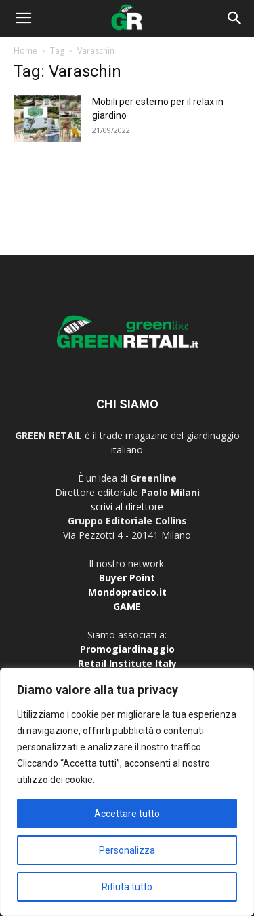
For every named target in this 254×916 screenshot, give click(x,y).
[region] (127, 792)
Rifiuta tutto (127, 886)
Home (25, 50)
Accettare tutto (127, 813)
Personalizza (127, 850)
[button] (23, 18)
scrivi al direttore (127, 506)
